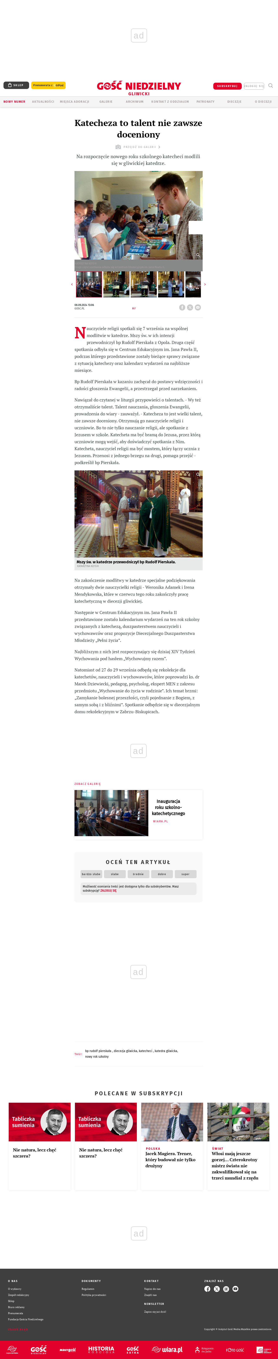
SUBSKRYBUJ (227, 86)
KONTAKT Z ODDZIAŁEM (170, 102)
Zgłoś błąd (18, 1329)
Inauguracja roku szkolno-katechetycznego (168, 807)
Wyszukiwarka (270, 86)
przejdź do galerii (138, 147)
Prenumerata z (48, 85)
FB (183, 306)
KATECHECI (146, 1051)
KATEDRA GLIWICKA (166, 1051)
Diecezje (234, 102)
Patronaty (206, 102)
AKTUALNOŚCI (43, 102)
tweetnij (191, 306)
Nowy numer (14, 102)
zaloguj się (254, 86)
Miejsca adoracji (74, 102)
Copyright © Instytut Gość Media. (222, 1329)
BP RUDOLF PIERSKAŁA (98, 1051)
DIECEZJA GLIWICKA (125, 1051)
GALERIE (106, 102)
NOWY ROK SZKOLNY (97, 1057)
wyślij (199, 306)
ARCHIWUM (135, 102)
